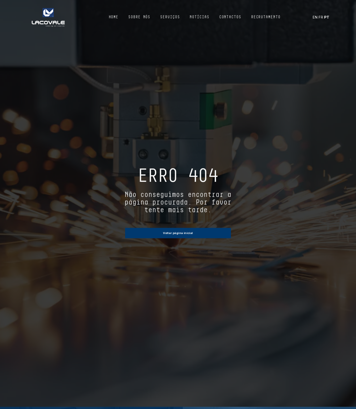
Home (114, 17)
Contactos (230, 17)
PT (326, 17)
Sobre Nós (139, 17)
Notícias (199, 17)
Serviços (170, 17)
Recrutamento (266, 17)
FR (320, 17)
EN (314, 17)
